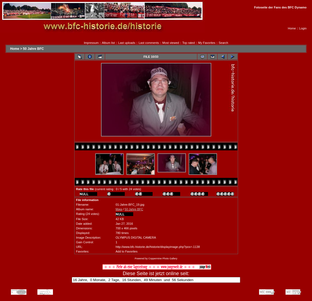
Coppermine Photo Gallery (162, 258)
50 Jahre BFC (33, 49)
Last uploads (126, 42)
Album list (108, 42)
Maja (119, 209)
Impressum (91, 42)
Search (223, 42)
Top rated (188, 42)
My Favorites (206, 42)
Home (292, 28)
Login (303, 28)
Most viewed (170, 42)
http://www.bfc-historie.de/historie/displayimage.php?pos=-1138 (158, 246)
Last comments (149, 42)
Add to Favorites (127, 251)
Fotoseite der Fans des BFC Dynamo (280, 7)
